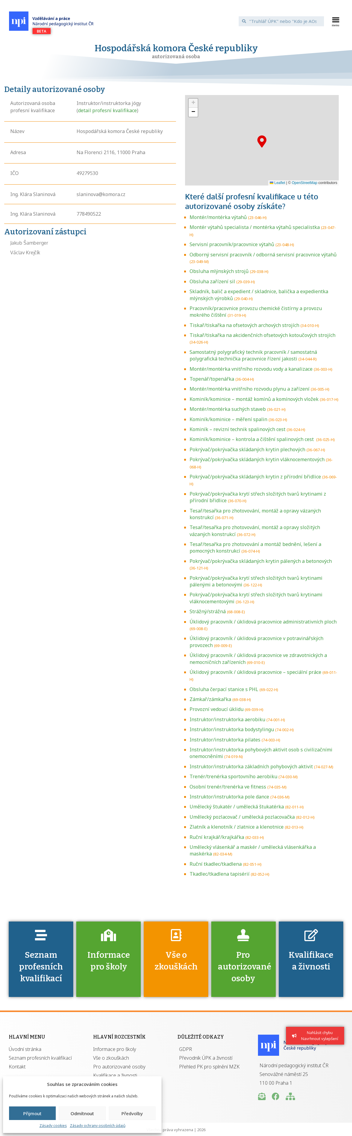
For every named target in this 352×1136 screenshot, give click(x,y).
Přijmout (32, 1113)
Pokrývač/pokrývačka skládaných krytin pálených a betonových (261, 561)
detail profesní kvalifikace (107, 110)
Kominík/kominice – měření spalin (228, 419)
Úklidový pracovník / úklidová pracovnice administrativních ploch (263, 621)
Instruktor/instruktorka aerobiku (227, 719)
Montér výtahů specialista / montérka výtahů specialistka (255, 227)
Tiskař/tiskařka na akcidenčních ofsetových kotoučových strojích (262, 335)
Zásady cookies (53, 1125)
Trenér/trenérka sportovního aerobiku (233, 776)
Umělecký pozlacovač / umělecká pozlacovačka (242, 817)
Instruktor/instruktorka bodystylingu (232, 729)
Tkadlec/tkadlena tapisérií (220, 874)
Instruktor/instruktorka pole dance (229, 796)
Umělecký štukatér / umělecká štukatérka (237, 806)
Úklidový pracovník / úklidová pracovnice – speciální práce (255, 672)
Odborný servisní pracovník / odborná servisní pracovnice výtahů (263, 254)
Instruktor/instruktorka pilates (225, 739)
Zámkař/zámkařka (210, 699)
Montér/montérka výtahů (218, 217)
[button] (336, 21)
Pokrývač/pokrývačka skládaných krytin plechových (247, 449)
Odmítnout (82, 1113)
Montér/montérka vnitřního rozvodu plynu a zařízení (250, 389)
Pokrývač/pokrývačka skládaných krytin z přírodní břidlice (255, 476)
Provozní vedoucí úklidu (217, 709)
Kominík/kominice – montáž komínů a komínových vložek (254, 399)
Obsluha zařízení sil (212, 281)
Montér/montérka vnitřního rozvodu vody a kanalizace (251, 369)
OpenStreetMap (304, 183)
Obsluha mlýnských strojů (219, 271)
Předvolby (132, 1113)
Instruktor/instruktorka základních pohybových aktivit (251, 766)
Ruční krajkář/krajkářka (217, 837)
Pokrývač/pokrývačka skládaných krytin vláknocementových (257, 459)
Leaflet (277, 183)
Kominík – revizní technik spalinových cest (237, 429)
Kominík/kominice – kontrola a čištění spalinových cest (252, 439)
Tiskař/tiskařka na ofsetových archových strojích (244, 325)
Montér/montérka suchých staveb (228, 409)
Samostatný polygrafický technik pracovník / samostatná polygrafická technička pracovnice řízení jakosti (253, 355)
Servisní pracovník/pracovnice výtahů (232, 244)
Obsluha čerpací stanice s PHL (224, 689)
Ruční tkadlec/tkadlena (216, 864)
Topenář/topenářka (212, 379)
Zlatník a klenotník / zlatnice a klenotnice (237, 826)
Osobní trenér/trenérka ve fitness (228, 786)
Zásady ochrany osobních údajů (97, 1125)
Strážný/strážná (208, 611)
